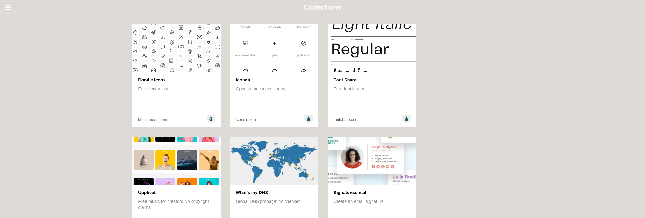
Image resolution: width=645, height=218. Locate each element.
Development (19, 33)
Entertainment (19, 41)
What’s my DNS (252, 192)
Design (13, 25)
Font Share (345, 80)
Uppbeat (147, 192)
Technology (17, 56)
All (8, 17)
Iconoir (243, 80)
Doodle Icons (151, 80)
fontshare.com (346, 119)
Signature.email (350, 192)
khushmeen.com (152, 119)
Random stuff (19, 49)
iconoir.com (246, 119)
